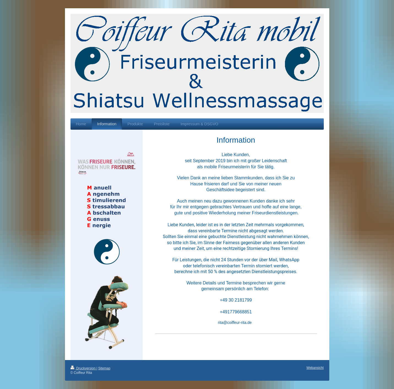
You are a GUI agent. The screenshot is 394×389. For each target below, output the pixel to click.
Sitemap (104, 368)
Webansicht (315, 368)
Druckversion (83, 368)
